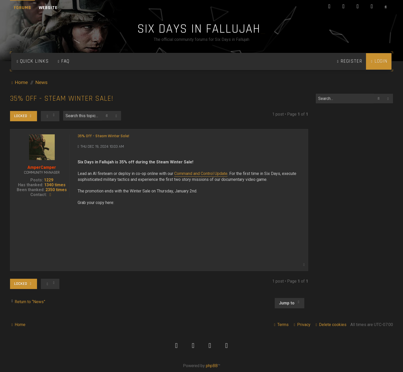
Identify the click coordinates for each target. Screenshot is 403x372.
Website (48, 8)
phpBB (212, 365)
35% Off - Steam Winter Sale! (61, 98)
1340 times (55, 184)
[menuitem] (63, 61)
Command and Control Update (200, 173)
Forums (22, 8)
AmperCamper (42, 167)
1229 (48, 180)
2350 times (56, 189)
